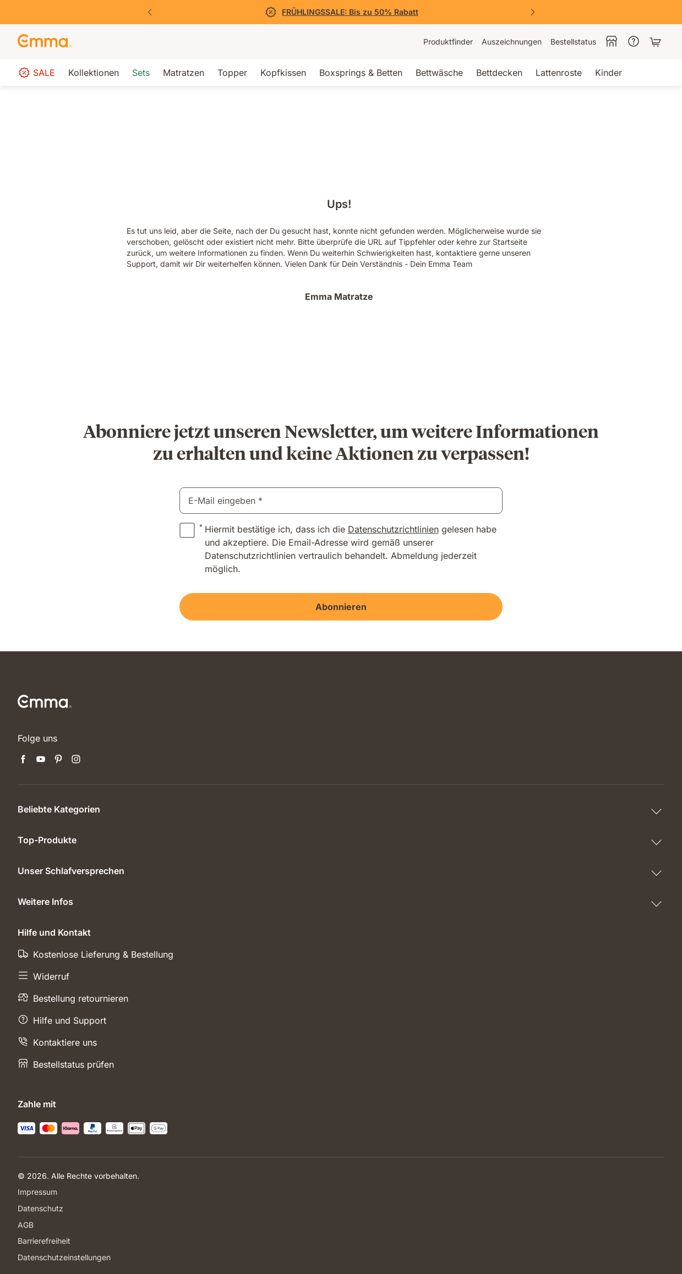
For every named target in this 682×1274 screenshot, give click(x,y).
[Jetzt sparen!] (341, 12)
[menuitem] (448, 41)
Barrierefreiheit (44, 1239)
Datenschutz (40, 1207)
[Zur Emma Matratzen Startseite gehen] (45, 42)
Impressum (37, 1191)
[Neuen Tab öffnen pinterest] (58, 760)
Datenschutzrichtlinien (393, 529)
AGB (26, 1223)
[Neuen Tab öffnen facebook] (23, 760)
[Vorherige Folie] (149, 12)
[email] (341, 500)
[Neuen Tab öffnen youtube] (40, 760)
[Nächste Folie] (532, 12)
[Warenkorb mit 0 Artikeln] (656, 41)
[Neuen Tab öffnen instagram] (75, 760)
